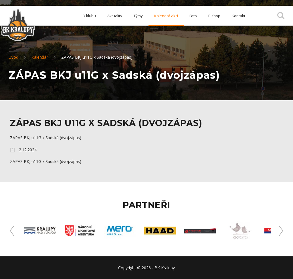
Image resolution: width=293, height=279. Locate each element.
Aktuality (114, 15)
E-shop (214, 15)
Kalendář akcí (166, 15)
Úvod (13, 57)
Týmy (138, 15)
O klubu (89, 15)
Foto (193, 15)
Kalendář (39, 57)
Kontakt (238, 15)
